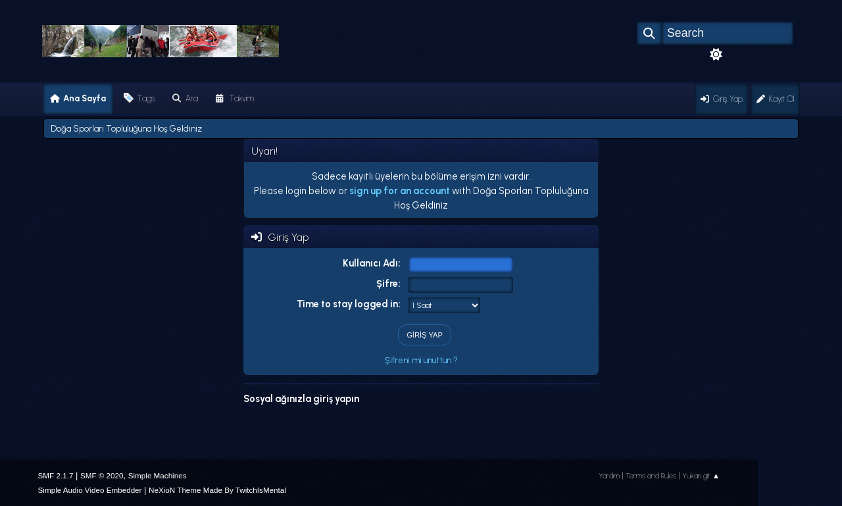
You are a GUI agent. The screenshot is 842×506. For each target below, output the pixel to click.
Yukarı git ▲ (701, 475)
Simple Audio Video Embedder (90, 490)
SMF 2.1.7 (56, 475)
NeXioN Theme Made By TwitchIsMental (217, 490)
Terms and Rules (651, 475)
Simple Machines (157, 475)
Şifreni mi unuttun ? (421, 360)
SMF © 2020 (102, 475)
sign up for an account (399, 191)
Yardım (609, 475)
